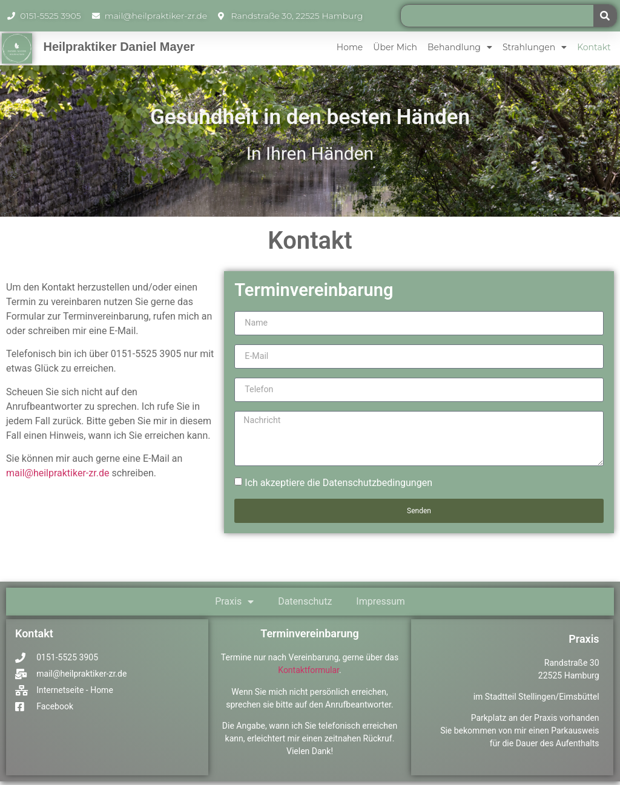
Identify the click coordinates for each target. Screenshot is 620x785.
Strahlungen (535, 47)
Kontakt (594, 47)
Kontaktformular (308, 673)
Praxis (234, 605)
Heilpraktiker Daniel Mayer (118, 46)
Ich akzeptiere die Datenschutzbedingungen (338, 485)
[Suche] (604, 16)
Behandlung (459, 47)
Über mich (395, 47)
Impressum (380, 604)
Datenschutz (305, 604)
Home (350, 47)
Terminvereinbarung (309, 636)
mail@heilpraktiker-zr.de (57, 473)
